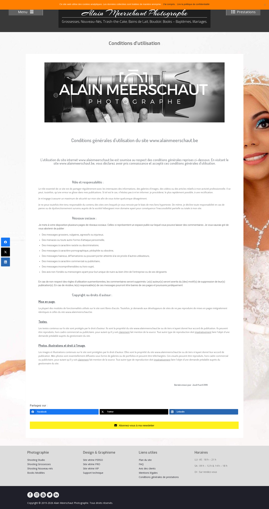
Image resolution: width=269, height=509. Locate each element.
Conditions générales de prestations (159, 477)
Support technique (93, 472)
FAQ (141, 464)
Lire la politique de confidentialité (193, 4)
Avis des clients (147, 468)
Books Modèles (36, 472)
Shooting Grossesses (39, 464)
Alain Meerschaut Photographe (134, 12)
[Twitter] (134, 412)
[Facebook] (64, 412)
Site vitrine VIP (91, 468)
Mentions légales (148, 472)
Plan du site (145, 460)
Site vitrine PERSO (93, 460)
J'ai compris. (169, 4)
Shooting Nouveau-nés (40, 468)
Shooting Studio (36, 460)
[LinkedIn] (203, 412)
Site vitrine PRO (91, 464)
